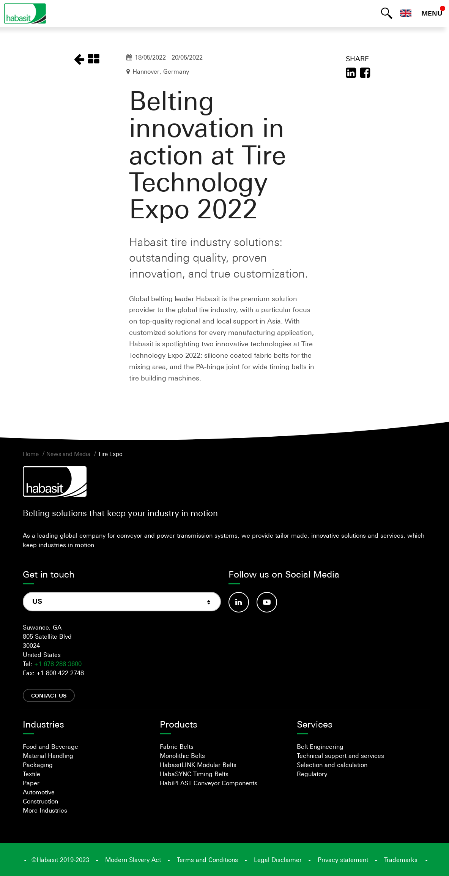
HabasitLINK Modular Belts (198, 765)
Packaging (38, 765)
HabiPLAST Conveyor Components (208, 783)
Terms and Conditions (207, 859)
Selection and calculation (332, 765)
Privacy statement (343, 859)
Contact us (48, 695)
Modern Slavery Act (133, 859)
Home (31, 453)
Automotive (39, 792)
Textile (31, 774)
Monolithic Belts (182, 755)
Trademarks (400, 859)
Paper (31, 783)
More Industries (45, 810)
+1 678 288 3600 (58, 664)
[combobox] (122, 601)
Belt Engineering (320, 746)
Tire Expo (110, 453)
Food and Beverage (50, 746)
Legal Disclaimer (278, 859)
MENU (432, 13)
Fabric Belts (177, 746)
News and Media (68, 453)
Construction (40, 801)
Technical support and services (340, 755)
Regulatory (312, 774)
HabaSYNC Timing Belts (194, 774)
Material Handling (48, 755)
